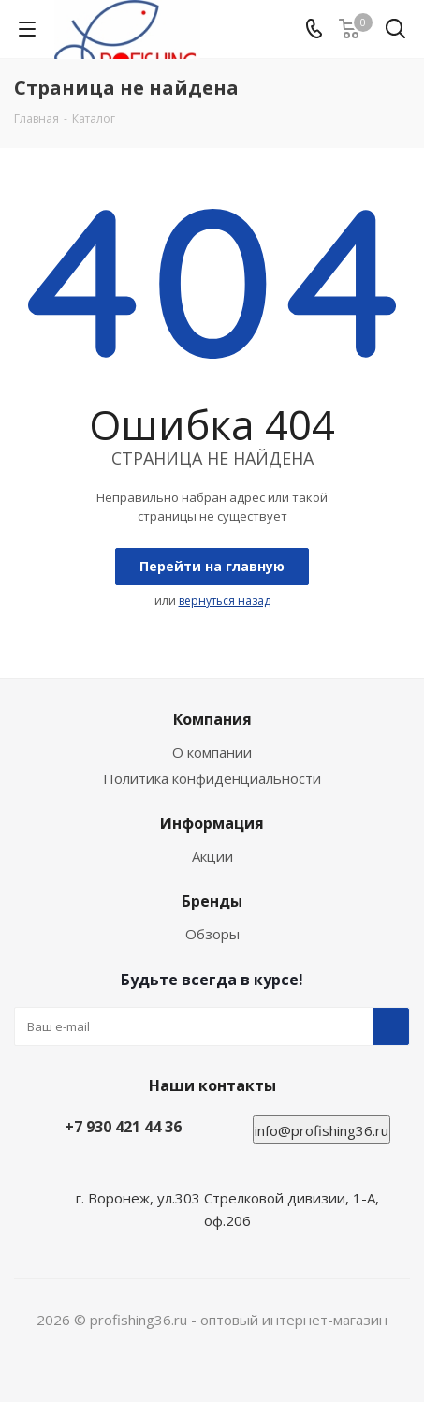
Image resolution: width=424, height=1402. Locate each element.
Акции (212, 856)
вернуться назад (224, 601)
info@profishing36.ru (321, 1130)
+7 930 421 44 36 (123, 1126)
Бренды (212, 901)
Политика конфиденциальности (212, 778)
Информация (212, 823)
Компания (212, 719)
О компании (212, 752)
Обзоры (212, 933)
